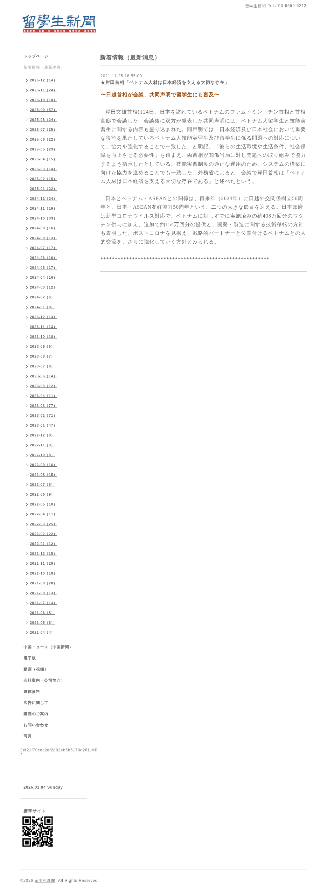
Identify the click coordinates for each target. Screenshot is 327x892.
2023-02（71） (43, 415)
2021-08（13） (43, 593)
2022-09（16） (43, 465)
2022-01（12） (43, 544)
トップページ (36, 56)
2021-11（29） (43, 563)
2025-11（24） (43, 90)
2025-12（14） (43, 80)
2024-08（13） (43, 238)
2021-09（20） (43, 583)
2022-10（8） (42, 455)
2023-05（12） (43, 386)
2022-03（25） (43, 524)
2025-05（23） (43, 149)
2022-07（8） (42, 484)
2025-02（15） (43, 179)
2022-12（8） (42, 435)
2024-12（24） (43, 198)
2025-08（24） (43, 120)
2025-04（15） (43, 159)
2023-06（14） (43, 376)
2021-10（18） (43, 573)
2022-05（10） (43, 504)
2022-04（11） (43, 514)
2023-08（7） (42, 356)
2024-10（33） (43, 218)
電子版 (30, 658)
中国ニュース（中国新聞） (48, 647)
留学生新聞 (45, 880)
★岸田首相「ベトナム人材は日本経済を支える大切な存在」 (165, 82)
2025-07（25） (43, 129)
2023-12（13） (43, 317)
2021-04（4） (42, 632)
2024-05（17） (43, 267)
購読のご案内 (36, 714)
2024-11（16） (43, 208)
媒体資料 (32, 691)
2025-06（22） (43, 139)
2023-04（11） (43, 396)
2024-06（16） (43, 258)
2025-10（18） (43, 100)
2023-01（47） (43, 425)
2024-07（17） (43, 248)
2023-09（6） (42, 346)
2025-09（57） (43, 110)
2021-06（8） (42, 613)
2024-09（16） (43, 228)
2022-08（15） (43, 475)
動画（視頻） (36, 669)
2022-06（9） (42, 494)
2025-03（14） (43, 169)
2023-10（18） (43, 336)
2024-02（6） (42, 297)
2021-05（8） (42, 622)
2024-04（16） (43, 277)
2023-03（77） (43, 406)
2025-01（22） (43, 189)
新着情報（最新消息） (44, 67)
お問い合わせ (36, 725)
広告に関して (36, 702)
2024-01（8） (42, 307)
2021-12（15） (43, 553)
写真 (28, 736)
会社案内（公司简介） (44, 680)
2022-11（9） (42, 445)
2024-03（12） (43, 287)
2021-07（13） (43, 603)
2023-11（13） (43, 327)
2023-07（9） (42, 366)
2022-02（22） (43, 534)
